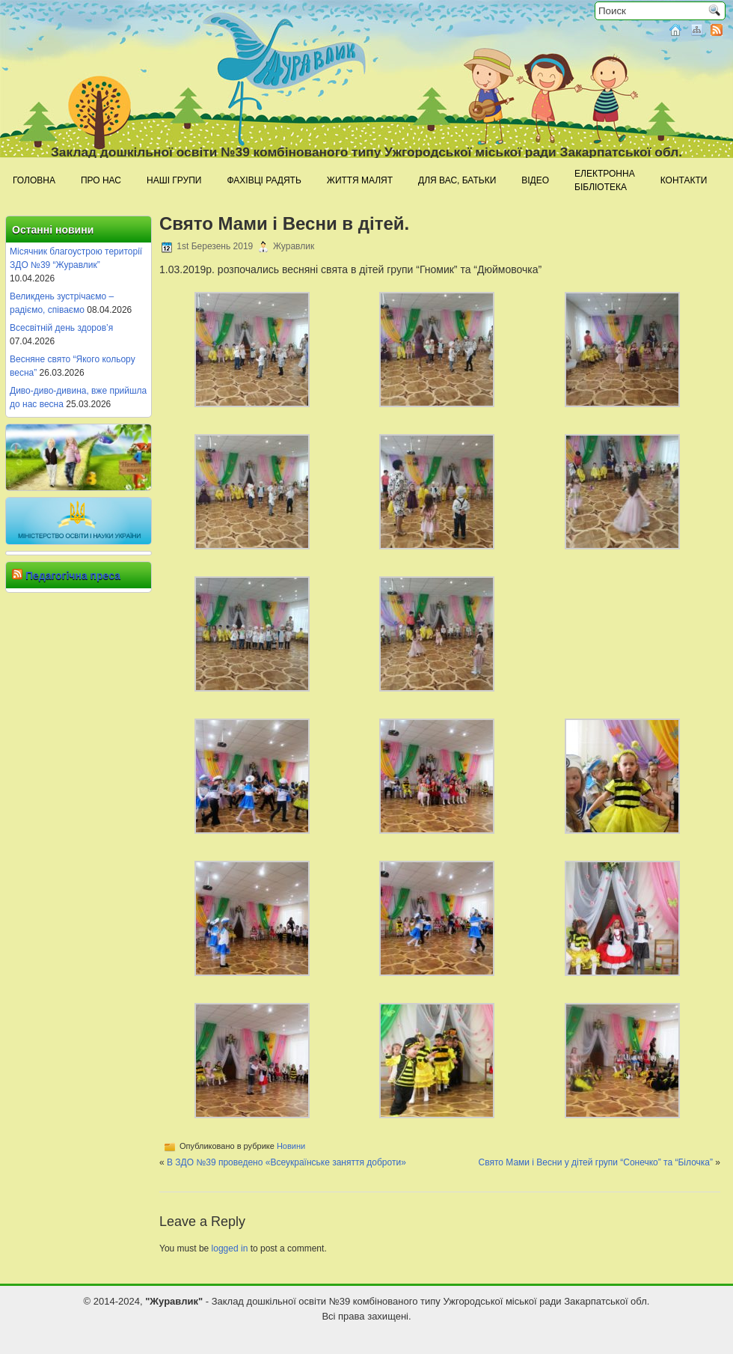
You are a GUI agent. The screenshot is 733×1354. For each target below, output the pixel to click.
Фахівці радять (264, 180)
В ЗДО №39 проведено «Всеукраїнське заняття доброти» (286, 1162)
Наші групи (174, 180)
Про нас (101, 180)
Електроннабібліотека (604, 180)
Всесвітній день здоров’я (61, 328)
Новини (291, 1145)
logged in (230, 1248)
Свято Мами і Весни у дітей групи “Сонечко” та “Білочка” (595, 1162)
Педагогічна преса (72, 576)
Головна (34, 180)
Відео (535, 180)
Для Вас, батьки (457, 180)
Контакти (684, 180)
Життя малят (360, 180)
